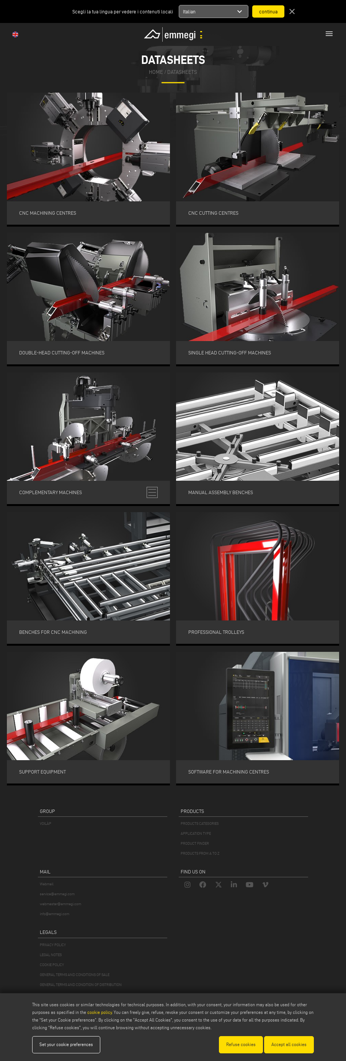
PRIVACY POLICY (53, 945)
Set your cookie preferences (66, 1044)
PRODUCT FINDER (195, 843)
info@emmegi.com (54, 914)
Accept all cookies (289, 1044)
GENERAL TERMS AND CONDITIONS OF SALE (74, 975)
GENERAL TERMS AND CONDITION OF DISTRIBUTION (81, 985)
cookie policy (99, 1012)
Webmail (47, 884)
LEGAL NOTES (51, 955)
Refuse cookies (241, 1044)
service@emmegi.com (57, 894)
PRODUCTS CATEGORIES (200, 823)
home (156, 72)
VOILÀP (45, 823)
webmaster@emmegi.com (60, 904)
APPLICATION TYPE (196, 833)
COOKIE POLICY (52, 965)
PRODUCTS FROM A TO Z (200, 853)
